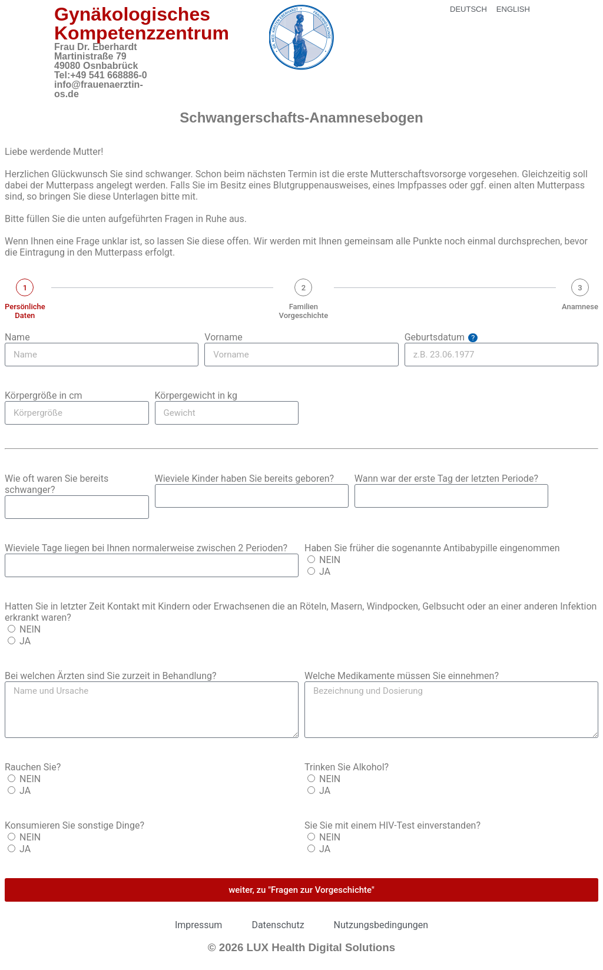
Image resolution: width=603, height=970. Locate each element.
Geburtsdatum (441, 337)
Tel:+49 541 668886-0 (100, 75)
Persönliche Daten (25, 311)
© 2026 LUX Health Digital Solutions (301, 947)
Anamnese (580, 306)
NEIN (329, 559)
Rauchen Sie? (33, 767)
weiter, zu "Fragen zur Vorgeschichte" (301, 890)
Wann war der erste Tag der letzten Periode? (446, 478)
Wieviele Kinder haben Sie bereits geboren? (244, 478)
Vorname (223, 337)
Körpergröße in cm (43, 395)
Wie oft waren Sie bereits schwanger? (56, 484)
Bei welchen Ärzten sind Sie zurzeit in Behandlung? (111, 675)
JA (324, 571)
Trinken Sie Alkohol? (346, 767)
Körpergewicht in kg (196, 395)
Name (17, 337)
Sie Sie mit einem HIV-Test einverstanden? (392, 825)
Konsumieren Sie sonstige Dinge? (74, 825)
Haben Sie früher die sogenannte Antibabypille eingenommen (432, 548)
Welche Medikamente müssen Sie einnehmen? (401, 675)
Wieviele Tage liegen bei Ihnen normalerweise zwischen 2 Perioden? (146, 548)
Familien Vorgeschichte (304, 311)
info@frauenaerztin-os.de (98, 89)
